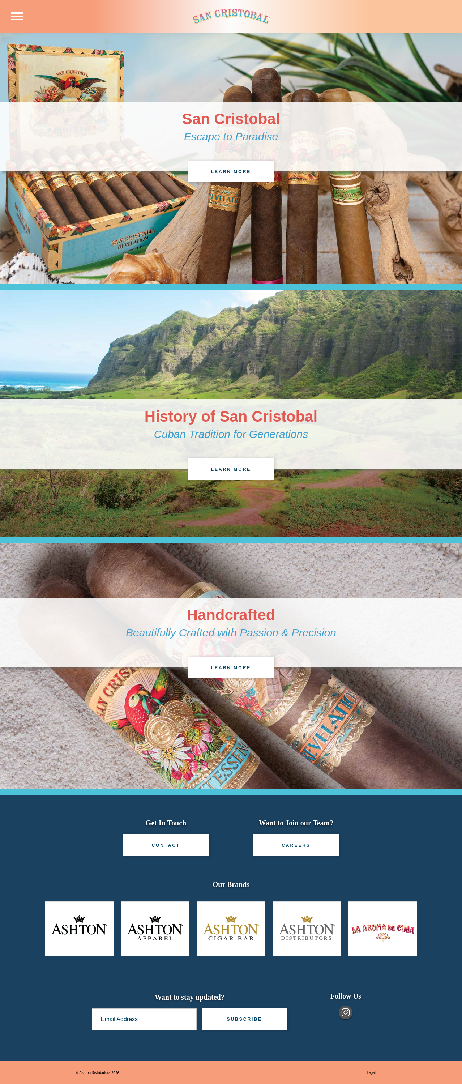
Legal (371, 1073)
